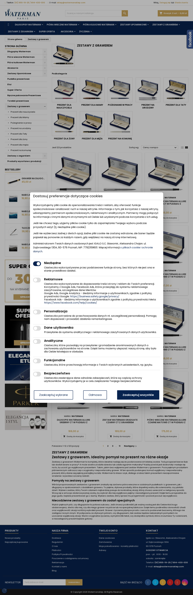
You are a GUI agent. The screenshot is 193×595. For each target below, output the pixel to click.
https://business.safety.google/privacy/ (94, 296)
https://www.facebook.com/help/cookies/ (70, 302)
